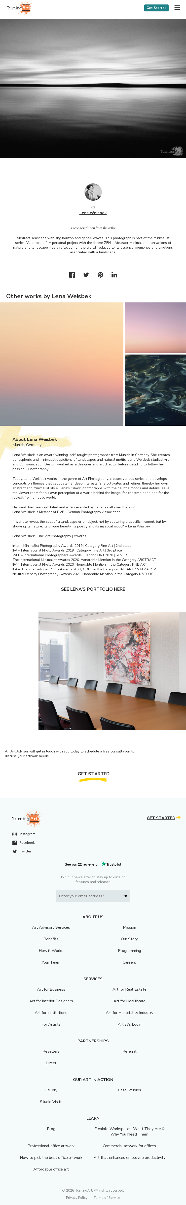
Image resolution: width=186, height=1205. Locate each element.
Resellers (51, 1051)
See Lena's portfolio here (93, 589)
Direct (51, 1063)
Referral (129, 1051)
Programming (129, 950)
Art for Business (51, 989)
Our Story (129, 939)
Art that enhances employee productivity (129, 1157)
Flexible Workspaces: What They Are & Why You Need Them (129, 1131)
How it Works (51, 950)
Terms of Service (106, 1197)
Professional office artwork (51, 1146)
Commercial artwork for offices (129, 1146)
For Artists (51, 1024)
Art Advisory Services (51, 927)
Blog (51, 1129)
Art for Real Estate (129, 989)
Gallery (51, 1090)
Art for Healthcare (129, 1001)
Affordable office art (51, 1169)
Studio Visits (51, 1102)
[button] (177, 8)
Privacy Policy (76, 1197)
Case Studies (129, 1090)
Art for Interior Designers (51, 1001)
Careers (129, 962)
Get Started (156, 8)
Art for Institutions (51, 1012)
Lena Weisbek (93, 213)
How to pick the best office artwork (51, 1157)
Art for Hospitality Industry (129, 1012)
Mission (129, 927)
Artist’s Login (129, 1024)
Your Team (51, 962)
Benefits (51, 939)
